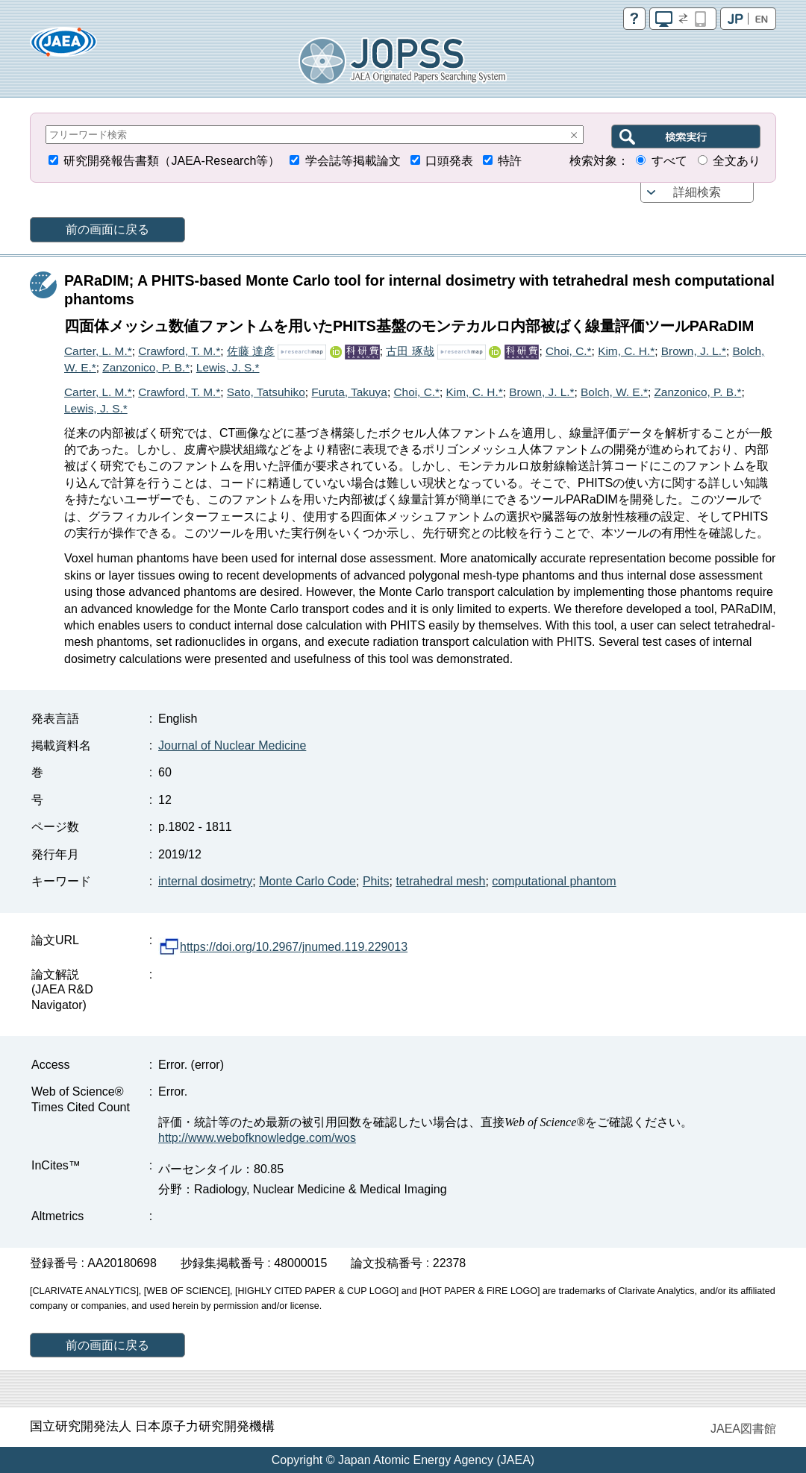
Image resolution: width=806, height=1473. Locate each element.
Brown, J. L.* (693, 351)
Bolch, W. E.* (614, 392)
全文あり (736, 160)
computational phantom (554, 881)
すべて (669, 160)
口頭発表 (449, 160)
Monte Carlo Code (307, 881)
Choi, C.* (569, 351)
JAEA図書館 (743, 1428)
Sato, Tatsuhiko (266, 392)
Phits (376, 881)
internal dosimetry (205, 881)
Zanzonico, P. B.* (146, 367)
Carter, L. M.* (98, 351)
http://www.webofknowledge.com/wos (257, 1137)
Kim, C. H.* (626, 351)
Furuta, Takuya (349, 392)
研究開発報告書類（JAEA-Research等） (171, 160)
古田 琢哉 (410, 351)
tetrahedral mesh (440, 881)
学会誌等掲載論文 (353, 160)
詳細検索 (697, 192)
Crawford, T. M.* (179, 351)
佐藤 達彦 (251, 351)
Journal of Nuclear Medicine (232, 745)
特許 (510, 160)
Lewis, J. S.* (228, 367)
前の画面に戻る (107, 229)
